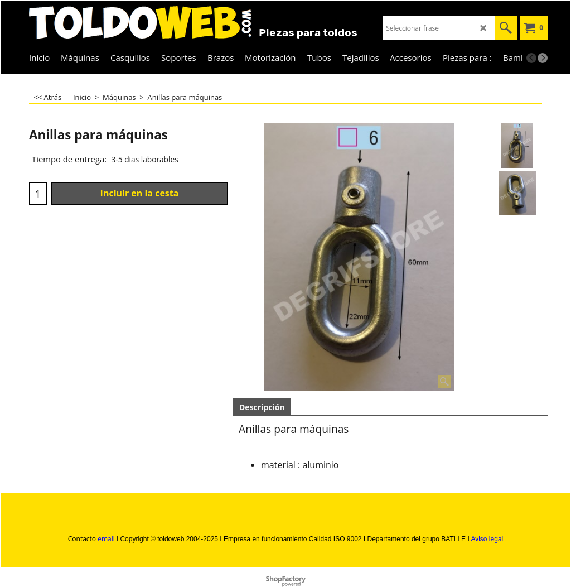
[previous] (531, 58)
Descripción (262, 407)
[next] (543, 58)
